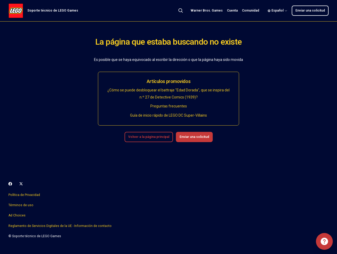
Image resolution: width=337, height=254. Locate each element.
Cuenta (232, 10)
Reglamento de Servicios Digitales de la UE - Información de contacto (60, 226)
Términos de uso (20, 205)
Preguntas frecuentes (168, 106)
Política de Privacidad (24, 195)
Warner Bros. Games (207, 10)
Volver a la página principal (148, 137)
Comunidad (250, 10)
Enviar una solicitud (310, 10)
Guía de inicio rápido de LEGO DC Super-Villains (168, 115)
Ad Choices (17, 215)
